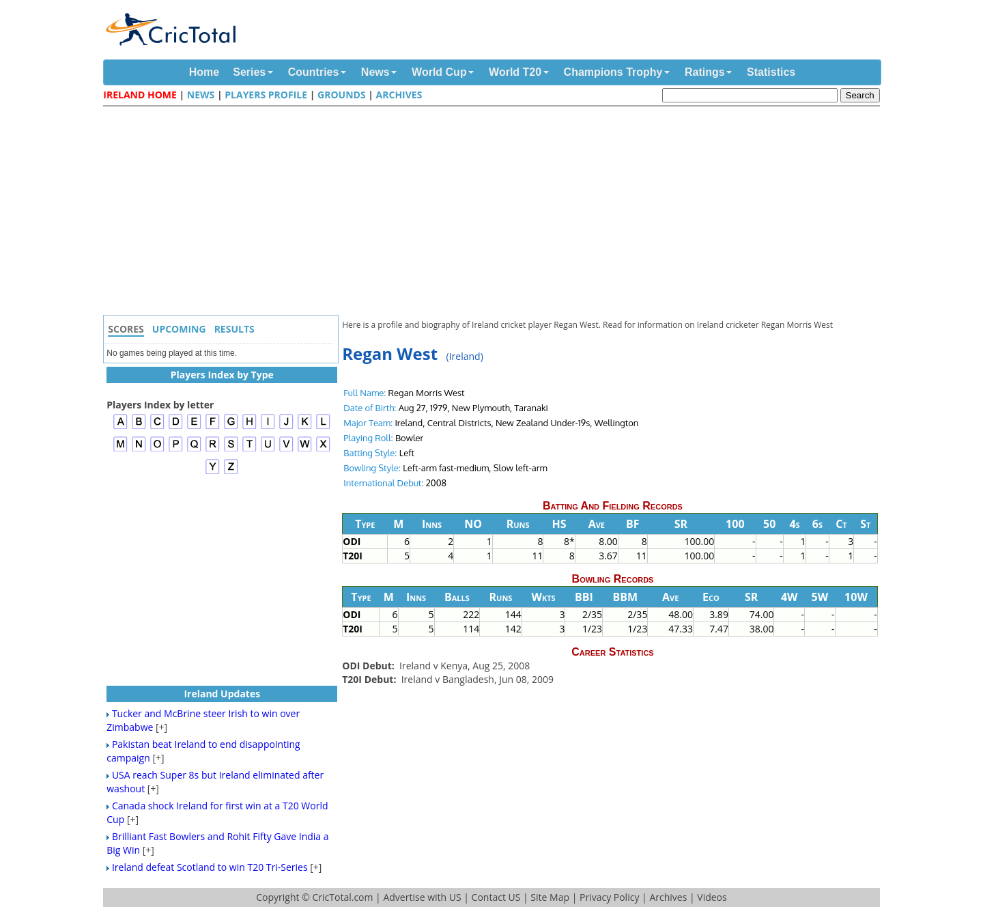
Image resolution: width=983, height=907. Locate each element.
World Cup (439, 72)
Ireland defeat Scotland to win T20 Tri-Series (210, 867)
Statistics (771, 72)
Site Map (549, 897)
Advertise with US (422, 897)
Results (234, 328)
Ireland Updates (222, 693)
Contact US (496, 897)
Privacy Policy (609, 897)
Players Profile (266, 94)
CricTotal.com (342, 897)
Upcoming (179, 328)
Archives (399, 94)
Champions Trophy (613, 72)
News (375, 72)
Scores (126, 328)
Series (249, 72)
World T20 (515, 72)
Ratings (705, 72)
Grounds (341, 94)
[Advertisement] (494, 212)
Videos (711, 897)
